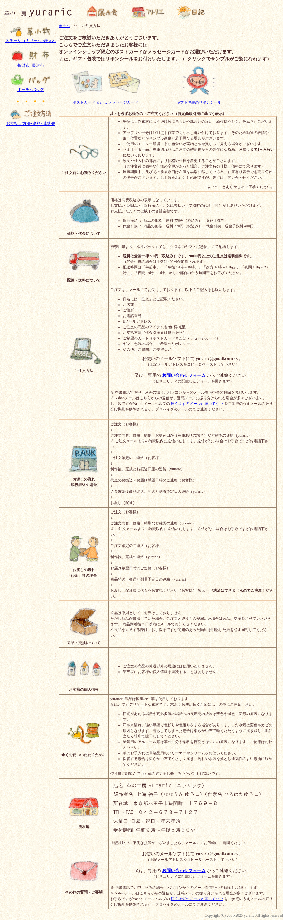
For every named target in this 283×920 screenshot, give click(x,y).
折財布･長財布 (30, 63)
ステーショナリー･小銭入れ (30, 39)
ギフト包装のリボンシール (198, 100)
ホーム (64, 26)
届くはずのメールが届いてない (197, 403)
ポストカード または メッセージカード (105, 100)
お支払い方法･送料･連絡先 (30, 122)
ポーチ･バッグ (30, 88)
